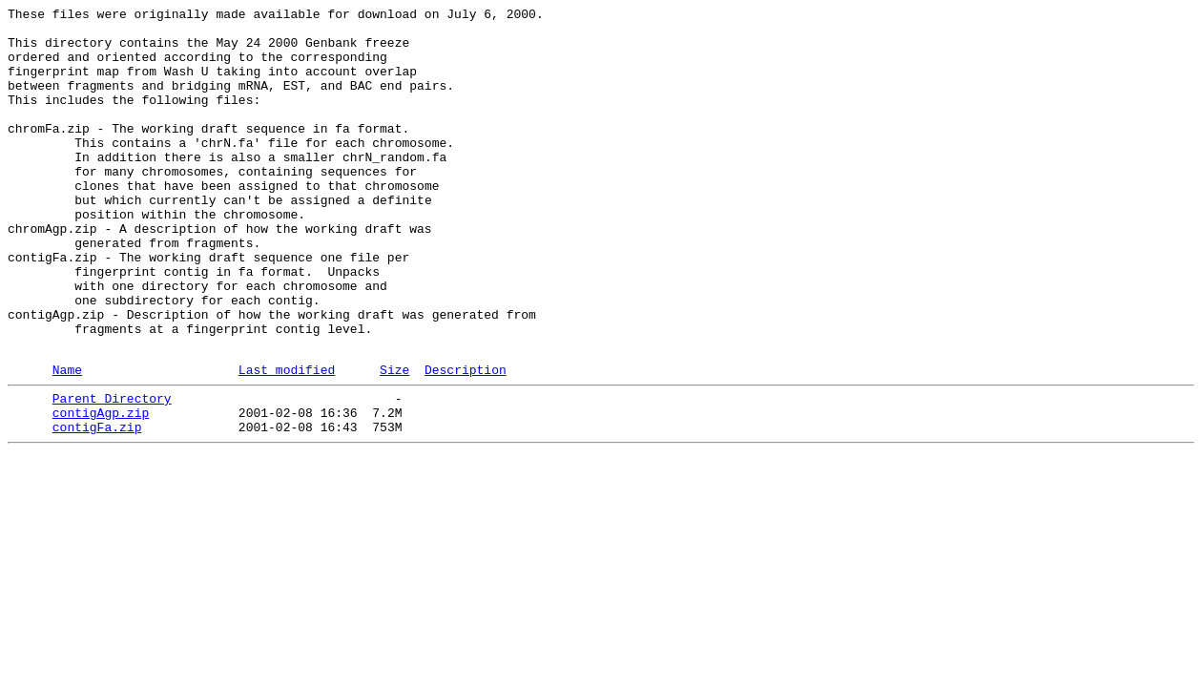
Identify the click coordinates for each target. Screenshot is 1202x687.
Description (466, 440)
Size (394, 440)
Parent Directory (112, 472)
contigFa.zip (97, 506)
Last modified (286, 440)
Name (67, 440)
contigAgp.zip (100, 489)
